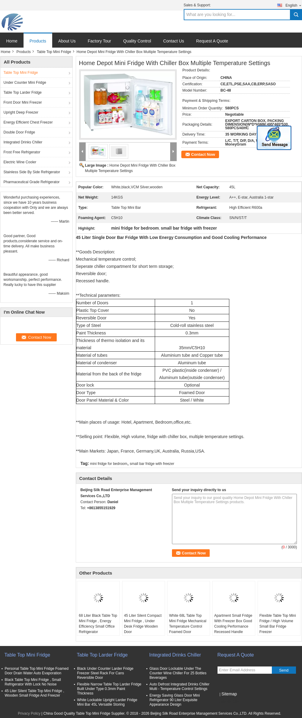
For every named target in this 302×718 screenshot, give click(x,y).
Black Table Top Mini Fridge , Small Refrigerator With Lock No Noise (33, 682)
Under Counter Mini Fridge (25, 82)
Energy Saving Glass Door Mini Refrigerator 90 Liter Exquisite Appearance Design (175, 700)
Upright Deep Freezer (21, 112)
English (293, 5)
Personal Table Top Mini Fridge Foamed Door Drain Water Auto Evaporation (37, 670)
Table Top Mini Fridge (54, 52)
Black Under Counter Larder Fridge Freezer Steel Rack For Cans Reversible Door (105, 673)
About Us (67, 41)
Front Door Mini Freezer (23, 102)
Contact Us (173, 41)
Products (38, 41)
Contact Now (203, 154)
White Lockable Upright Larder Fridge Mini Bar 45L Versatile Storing (107, 702)
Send (283, 670)
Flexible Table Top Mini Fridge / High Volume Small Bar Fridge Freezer (277, 623)
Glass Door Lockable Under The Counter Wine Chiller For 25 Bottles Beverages (178, 673)
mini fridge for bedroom (108, 464)
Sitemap (229, 693)
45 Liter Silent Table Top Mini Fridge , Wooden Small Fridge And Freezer (34, 693)
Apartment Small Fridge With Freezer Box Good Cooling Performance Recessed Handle (233, 623)
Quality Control (137, 41)
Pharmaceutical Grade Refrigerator (32, 182)
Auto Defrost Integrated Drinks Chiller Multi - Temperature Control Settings (180, 686)
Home (11, 41)
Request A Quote (212, 41)
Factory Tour (99, 41)
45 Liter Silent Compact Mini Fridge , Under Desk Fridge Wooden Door (143, 623)
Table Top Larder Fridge (23, 92)
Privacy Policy (29, 713)
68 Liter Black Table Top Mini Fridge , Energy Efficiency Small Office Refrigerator (98, 623)
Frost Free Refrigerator (22, 152)
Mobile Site (228, 701)
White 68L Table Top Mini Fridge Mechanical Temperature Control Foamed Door (187, 623)
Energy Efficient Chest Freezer (28, 122)
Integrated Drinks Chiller (23, 142)
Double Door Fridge (19, 132)
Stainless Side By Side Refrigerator (32, 172)
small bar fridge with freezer (152, 464)
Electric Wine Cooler (20, 162)
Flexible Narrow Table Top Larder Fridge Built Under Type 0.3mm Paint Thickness (109, 688)
